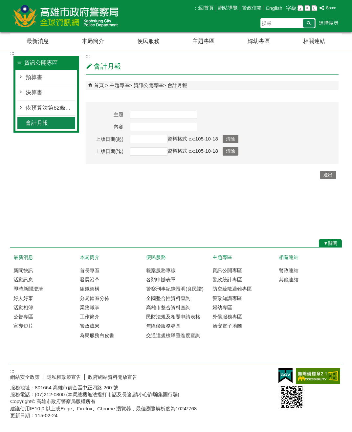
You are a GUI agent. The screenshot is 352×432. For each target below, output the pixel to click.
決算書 (34, 92)
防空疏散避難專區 (232, 289)
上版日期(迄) (109, 151)
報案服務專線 (161, 270)
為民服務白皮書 (97, 335)
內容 (118, 126)
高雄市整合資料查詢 (168, 307)
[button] (309, 23)
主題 (118, 114)
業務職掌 (89, 307)
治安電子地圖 (227, 326)
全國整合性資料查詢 (168, 298)
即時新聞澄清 (28, 289)
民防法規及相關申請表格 (173, 316)
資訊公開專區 (148, 85)
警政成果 (89, 326)
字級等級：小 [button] (300, 8)
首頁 (99, 85)
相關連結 (314, 41)
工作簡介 (89, 316)
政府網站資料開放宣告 (112, 377)
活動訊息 (23, 279)
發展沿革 (89, 279)
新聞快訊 (23, 270)
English (274, 8)
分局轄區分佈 (94, 298)
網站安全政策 (25, 377)
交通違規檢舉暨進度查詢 (173, 335)
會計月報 (37, 123)
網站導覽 (228, 8)
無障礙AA (318, 376)
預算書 (34, 77)
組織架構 (89, 289)
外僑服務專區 (227, 316)
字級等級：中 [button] (307, 8)
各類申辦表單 (161, 279)
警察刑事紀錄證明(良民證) (175, 289)
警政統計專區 (227, 279)
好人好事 (23, 298)
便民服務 (148, 41)
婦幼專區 (259, 41)
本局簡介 (93, 41)
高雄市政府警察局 (65, 16)
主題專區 (203, 41)
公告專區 (23, 316)
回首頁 (206, 8)
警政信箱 (252, 8)
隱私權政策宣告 (64, 377)
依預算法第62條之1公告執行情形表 (50, 108)
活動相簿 (23, 307)
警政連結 (288, 270)
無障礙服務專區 (163, 326)
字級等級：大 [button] (314, 8)
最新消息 (38, 41)
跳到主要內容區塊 (3, 3)
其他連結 (288, 279)
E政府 (285, 375)
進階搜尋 (329, 23)
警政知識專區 (227, 298)
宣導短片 (23, 326)
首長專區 (89, 270)
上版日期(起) (109, 139)
